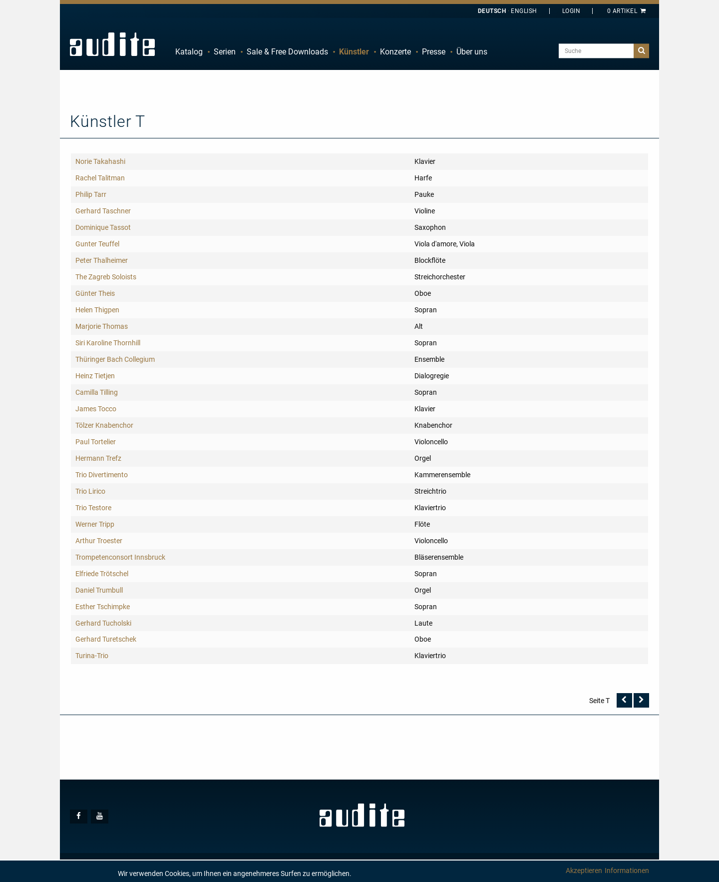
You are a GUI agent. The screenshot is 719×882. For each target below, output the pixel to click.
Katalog (189, 51)
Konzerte (395, 51)
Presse (433, 51)
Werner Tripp (94, 524)
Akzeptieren (584, 871)
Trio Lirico (90, 491)
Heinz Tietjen (95, 376)
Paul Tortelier (95, 442)
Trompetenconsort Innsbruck (120, 557)
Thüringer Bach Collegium (115, 359)
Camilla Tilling (96, 392)
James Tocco (95, 409)
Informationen (627, 871)
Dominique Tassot (103, 227)
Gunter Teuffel (97, 244)
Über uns (471, 51)
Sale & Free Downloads (287, 51)
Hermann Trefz (98, 458)
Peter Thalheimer (101, 260)
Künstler (354, 51)
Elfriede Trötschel (101, 574)
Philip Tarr (90, 194)
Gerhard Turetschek (105, 639)
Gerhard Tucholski (103, 623)
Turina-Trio (91, 656)
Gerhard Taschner (103, 211)
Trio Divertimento (101, 475)
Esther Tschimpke (102, 607)
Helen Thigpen (97, 310)
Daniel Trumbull (99, 590)
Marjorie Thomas (101, 326)
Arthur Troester (98, 541)
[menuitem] (189, 51)
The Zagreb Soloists (105, 277)
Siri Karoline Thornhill (107, 343)
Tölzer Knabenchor (104, 425)
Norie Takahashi (100, 161)
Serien (225, 51)
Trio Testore (93, 508)
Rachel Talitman (100, 178)
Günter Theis (95, 293)
